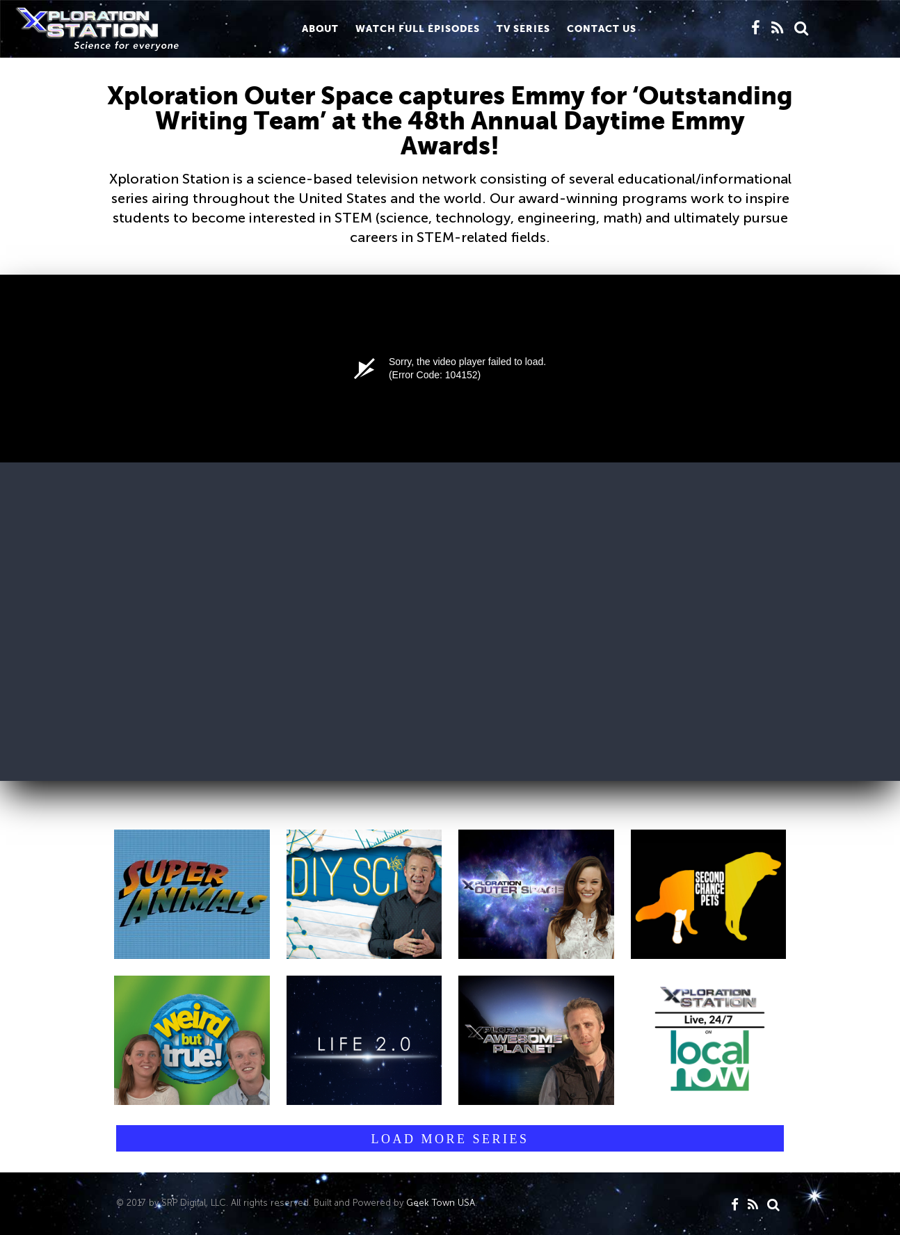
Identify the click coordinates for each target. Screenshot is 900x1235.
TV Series (523, 28)
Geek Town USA (440, 1202)
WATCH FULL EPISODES (417, 28)
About (320, 28)
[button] (192, 894)
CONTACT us (601, 28)
